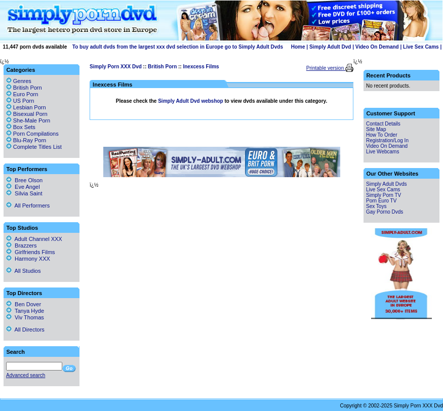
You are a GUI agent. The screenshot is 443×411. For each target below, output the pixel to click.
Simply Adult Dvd (330, 47)
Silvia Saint (24, 193)
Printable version (325, 68)
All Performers (28, 205)
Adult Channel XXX (34, 239)
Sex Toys (376, 206)
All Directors (25, 329)
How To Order (381, 135)
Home (298, 47)
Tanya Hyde (25, 311)
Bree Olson (24, 180)
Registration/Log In (387, 140)
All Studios (23, 271)
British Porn (162, 66)
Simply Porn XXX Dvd (116, 66)
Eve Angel (23, 187)
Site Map (376, 129)
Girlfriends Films (30, 252)
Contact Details (383, 124)
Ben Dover (23, 304)
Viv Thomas (25, 317)
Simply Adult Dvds (386, 184)
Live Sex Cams (421, 47)
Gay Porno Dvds (384, 212)
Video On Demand (377, 47)
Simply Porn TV (383, 195)
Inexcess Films (201, 66)
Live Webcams (382, 151)
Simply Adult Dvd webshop (191, 101)
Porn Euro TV (381, 200)
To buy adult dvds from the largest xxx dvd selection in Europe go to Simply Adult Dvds (177, 47)
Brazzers (21, 245)
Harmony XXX (28, 259)
